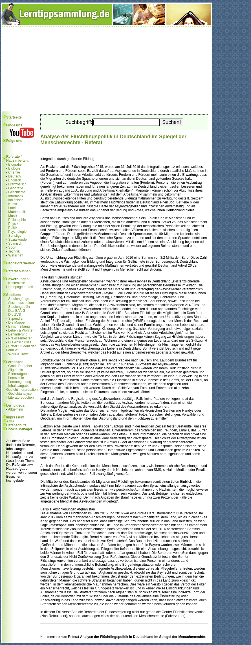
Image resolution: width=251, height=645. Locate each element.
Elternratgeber (19, 374)
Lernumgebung (19, 382)
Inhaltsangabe (18, 386)
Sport (12, 247)
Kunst (12, 204)
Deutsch (14, 176)
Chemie (14, 172)
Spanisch (15, 243)
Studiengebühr (19, 307)
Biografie (14, 164)
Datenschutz (16, 425)
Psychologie (17, 232)
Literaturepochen (21, 398)
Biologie (14, 168)
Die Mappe (16, 322)
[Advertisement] (106, 69)
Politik (12, 228)
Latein (12, 208)
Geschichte (16, 192)
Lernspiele (16, 378)
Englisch (14, 180)
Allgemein (15, 370)
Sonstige (14, 236)
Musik (12, 216)
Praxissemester (20, 338)
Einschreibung (19, 326)
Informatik (15, 196)
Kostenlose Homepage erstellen (21, 285)
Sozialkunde (17, 240)
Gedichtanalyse (20, 394)
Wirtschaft (15, 255)
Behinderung (17, 334)
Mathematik (17, 212)
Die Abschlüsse (19, 342)
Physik (13, 224)
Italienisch (15, 200)
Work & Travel (18, 354)
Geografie (15, 188)
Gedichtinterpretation (22, 390)
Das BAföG (16, 311)
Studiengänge (18, 299)
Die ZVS (14, 315)
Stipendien (16, 319)
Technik (14, 251)
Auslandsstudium (21, 303)
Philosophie (17, 220)
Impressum (15, 417)
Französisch (17, 184)
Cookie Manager (19, 429)
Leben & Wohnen (21, 330)
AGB (10, 421)
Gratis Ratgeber (20, 366)
